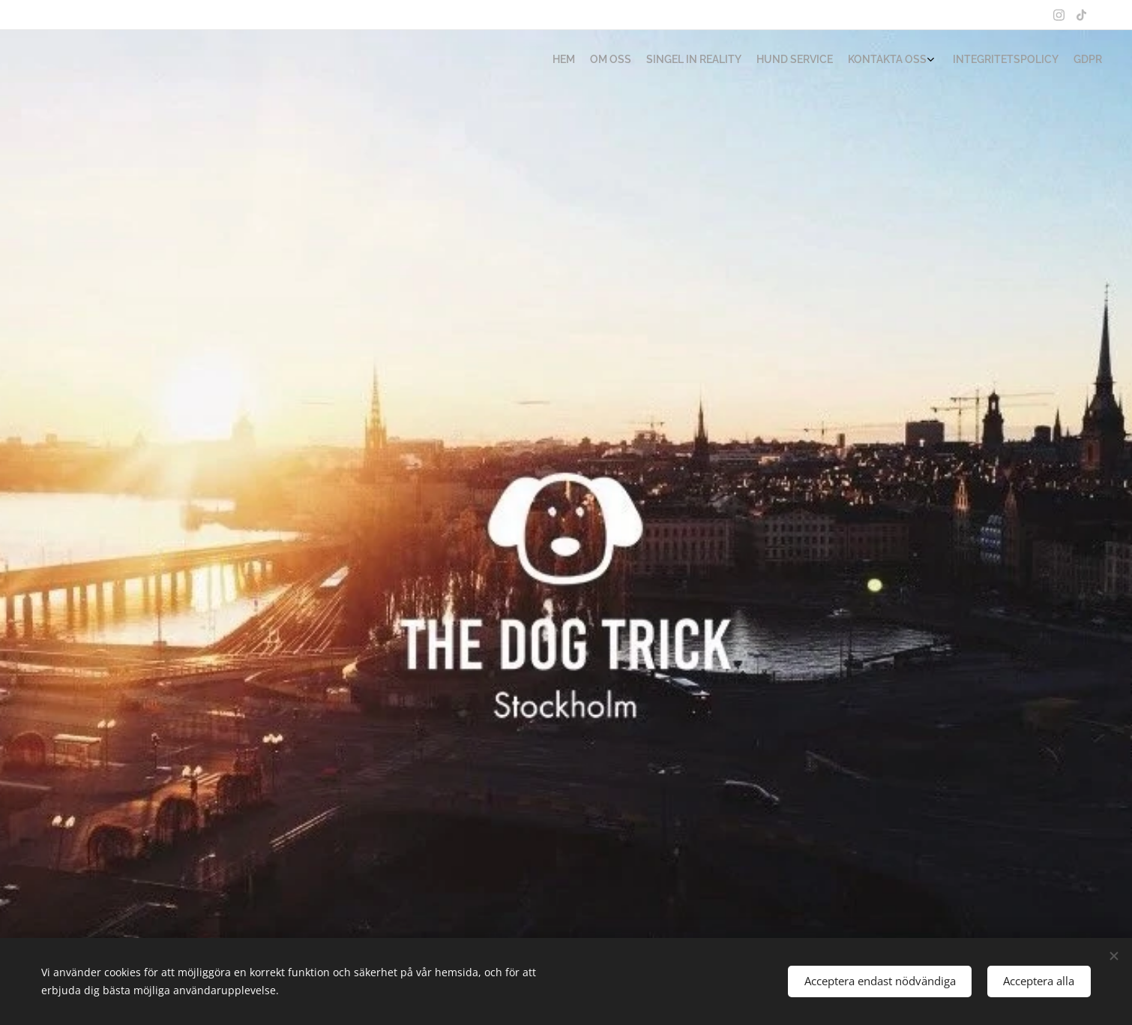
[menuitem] (1002, 61)
